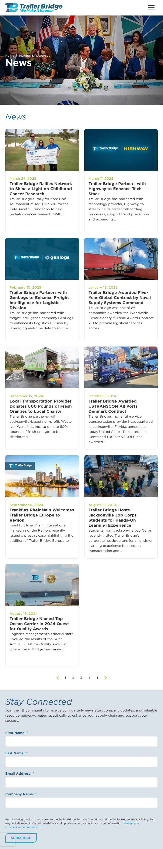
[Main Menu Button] (151, 7)
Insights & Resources (34, 55)
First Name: (16, 733)
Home (9, 55)
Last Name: (15, 753)
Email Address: (18, 774)
